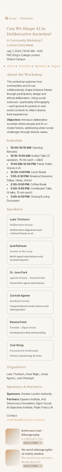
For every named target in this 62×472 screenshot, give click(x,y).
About (11, 66)
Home (10, 18)
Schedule (25, 66)
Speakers (41, 66)
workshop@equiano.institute (26, 420)
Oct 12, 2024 (33, 442)
